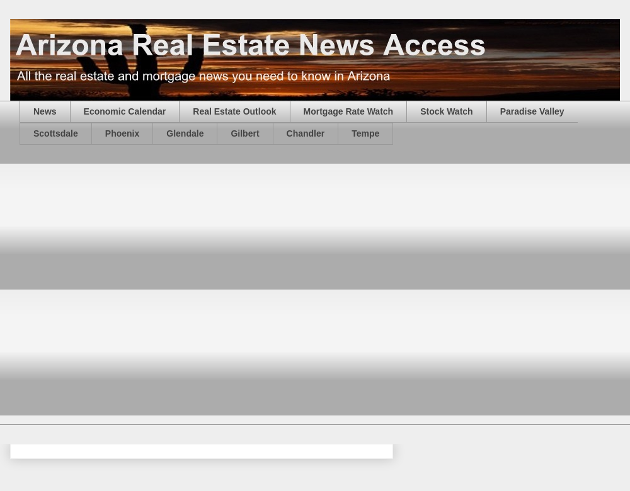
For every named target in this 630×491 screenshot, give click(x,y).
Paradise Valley (532, 111)
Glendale (184, 133)
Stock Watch (446, 111)
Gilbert (245, 133)
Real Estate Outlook (234, 111)
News (45, 111)
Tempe (365, 133)
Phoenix (122, 133)
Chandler (306, 133)
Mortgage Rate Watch (349, 111)
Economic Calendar (125, 111)
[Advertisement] (129, 293)
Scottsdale (55, 133)
